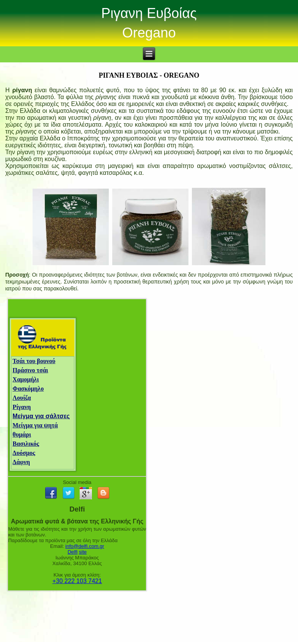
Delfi (72, 552)
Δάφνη (21, 462)
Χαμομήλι (26, 379)
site (83, 552)
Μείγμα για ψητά (35, 425)
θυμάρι (22, 434)
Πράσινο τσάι (30, 370)
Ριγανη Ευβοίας (148, 13)
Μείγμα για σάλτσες (41, 416)
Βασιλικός (26, 443)
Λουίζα (22, 397)
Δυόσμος (24, 453)
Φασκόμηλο (28, 388)
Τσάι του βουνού (34, 361)
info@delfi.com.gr (84, 546)
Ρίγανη (22, 407)
